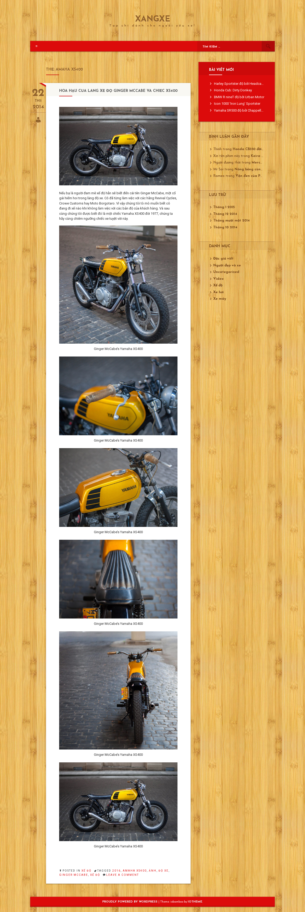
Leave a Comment (122, 874)
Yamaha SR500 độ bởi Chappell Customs (245, 110)
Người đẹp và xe (227, 265)
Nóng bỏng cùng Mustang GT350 (263, 169)
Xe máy (219, 299)
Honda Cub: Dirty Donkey (233, 90)
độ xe (164, 870)
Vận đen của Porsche (254, 176)
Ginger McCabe (73, 874)
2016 (116, 870)
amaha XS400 (135, 870)
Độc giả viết (223, 258)
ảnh (152, 870)
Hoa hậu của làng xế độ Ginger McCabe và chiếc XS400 (118, 91)
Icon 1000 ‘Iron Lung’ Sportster (237, 104)
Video (218, 279)
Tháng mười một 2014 (231, 220)
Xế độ (87, 870)
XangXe (152, 20)
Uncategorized (226, 272)
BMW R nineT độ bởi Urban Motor (239, 97)
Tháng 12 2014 (225, 214)
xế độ (95, 874)
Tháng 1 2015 (224, 207)
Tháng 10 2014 (225, 227)
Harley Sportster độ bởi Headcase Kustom (246, 84)
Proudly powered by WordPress (130, 901)
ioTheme (195, 901)
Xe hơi (218, 292)
